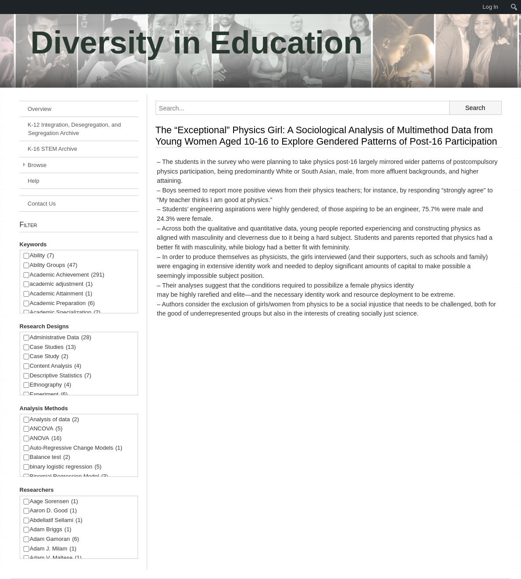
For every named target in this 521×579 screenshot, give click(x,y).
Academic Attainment (61, 294)
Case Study (49, 356)
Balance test (50, 457)
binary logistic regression (66, 467)
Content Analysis (56, 366)
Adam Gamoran (54, 539)
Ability (42, 256)
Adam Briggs (50, 530)
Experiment (49, 395)
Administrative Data (61, 338)
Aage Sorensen (54, 501)
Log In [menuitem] (490, 7)
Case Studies (53, 347)
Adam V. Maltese (56, 558)
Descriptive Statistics (61, 376)
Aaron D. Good (53, 511)
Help (33, 181)
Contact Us (42, 203)
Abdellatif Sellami (56, 520)
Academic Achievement (67, 275)
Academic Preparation (62, 303)
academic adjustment (61, 284)
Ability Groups (54, 265)
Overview (39, 109)
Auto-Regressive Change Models (76, 448)
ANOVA (46, 438)
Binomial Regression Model (69, 476)
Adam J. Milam (53, 549)
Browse (37, 165)
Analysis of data (54, 420)
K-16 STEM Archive (52, 149)
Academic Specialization (65, 313)
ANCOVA (46, 429)
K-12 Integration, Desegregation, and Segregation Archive (74, 128)
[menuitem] (4, 7)
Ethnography (50, 385)
